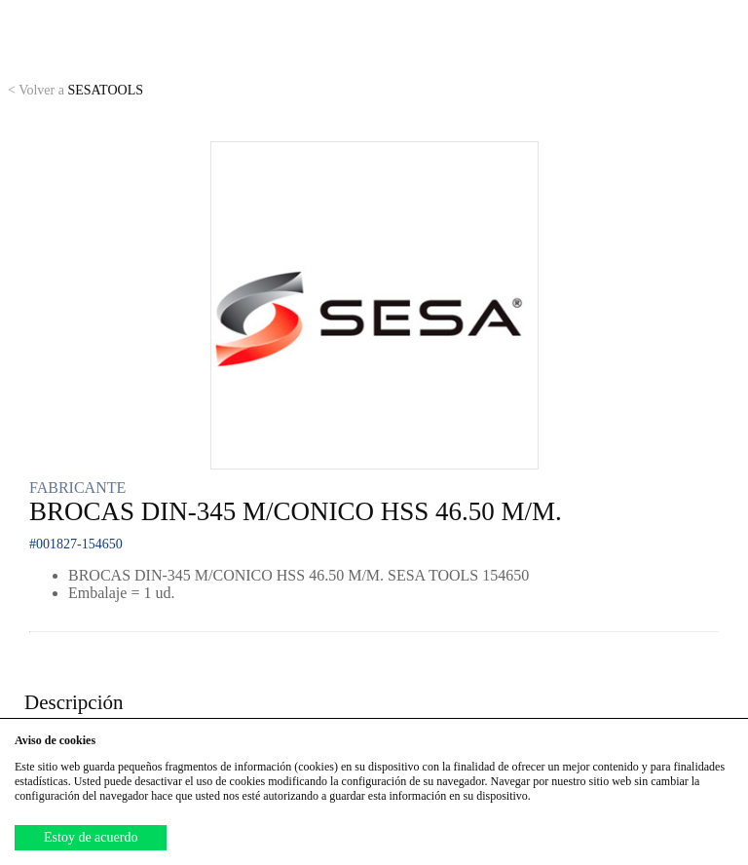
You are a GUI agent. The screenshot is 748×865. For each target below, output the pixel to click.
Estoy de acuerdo (90, 837)
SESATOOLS (75, 90)
